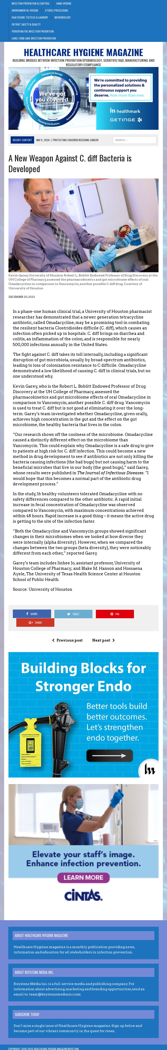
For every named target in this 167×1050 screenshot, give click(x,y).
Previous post (67, 632)
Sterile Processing (56, 10)
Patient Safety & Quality (26, 24)
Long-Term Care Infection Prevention (34, 38)
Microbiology (62, 17)
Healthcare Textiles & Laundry (30, 17)
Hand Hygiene (63, 3)
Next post (103, 632)
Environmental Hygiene (25, 10)
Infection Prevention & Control (31, 3)
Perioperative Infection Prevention (33, 31)
